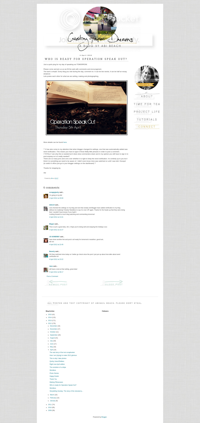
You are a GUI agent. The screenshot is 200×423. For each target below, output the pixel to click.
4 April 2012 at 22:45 (56, 244)
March (52, 395)
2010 (50, 407)
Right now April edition (57, 364)
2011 (50, 404)
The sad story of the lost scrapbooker (62, 352)
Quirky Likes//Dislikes (57, 361)
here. (65, 142)
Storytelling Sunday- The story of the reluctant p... (66, 391)
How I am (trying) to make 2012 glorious (63, 355)
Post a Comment (52, 276)
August (52, 338)
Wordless (53, 370)
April (51, 350)
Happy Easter (54, 376)
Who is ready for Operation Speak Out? (63, 385)
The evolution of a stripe (58, 367)
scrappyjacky (54, 192)
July (51, 341)
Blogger (104, 417)
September (54, 335)
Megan (51, 224)
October (53, 332)
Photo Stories (54, 373)
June (52, 344)
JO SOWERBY (54, 237)
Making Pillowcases (56, 382)
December (54, 326)
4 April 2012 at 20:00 (56, 198)
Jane (51, 266)
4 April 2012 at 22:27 (56, 230)
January (53, 401)
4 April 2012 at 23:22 (56, 259)
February (53, 398)
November (54, 329)
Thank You (53, 379)
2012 (50, 323)
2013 (50, 320)
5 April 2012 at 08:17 (56, 272)
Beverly (52, 251)
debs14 (51, 205)
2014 (50, 317)
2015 (50, 314)
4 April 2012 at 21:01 (56, 217)
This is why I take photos (58, 358)
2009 (50, 410)
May (51, 347)
